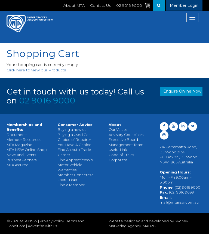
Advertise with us (42, 226)
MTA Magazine (19, 145)
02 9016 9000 (47, 101)
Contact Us (100, 5)
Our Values (118, 129)
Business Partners (21, 160)
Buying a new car (73, 129)
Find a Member (71, 185)
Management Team (126, 145)
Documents (17, 134)
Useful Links (67, 180)
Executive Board (123, 139)
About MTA (74, 5)
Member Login (184, 5)
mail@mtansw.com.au (179, 202)
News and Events (21, 155)
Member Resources (24, 139)
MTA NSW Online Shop (27, 149)
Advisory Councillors (126, 134)
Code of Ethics (121, 155)
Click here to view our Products (36, 70)
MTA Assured (18, 165)
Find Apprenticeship (75, 160)
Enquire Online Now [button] (182, 91)
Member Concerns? (75, 175)
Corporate (118, 160)
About (115, 124)
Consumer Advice (75, 124)
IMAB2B (149, 226)
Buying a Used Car (74, 134)
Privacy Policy (52, 221)
